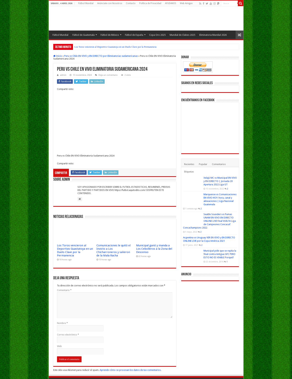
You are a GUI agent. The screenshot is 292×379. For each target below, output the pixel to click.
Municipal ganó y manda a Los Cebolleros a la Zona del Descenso (154, 231)
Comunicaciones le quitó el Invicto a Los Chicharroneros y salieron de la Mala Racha (113, 232)
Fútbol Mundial (85, 3)
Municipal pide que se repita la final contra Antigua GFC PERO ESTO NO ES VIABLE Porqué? (220, 254)
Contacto (131, 3)
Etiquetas (189, 171)
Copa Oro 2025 (157, 34)
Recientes (189, 164)
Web (59, 328)
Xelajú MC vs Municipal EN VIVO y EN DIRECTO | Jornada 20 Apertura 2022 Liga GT (220, 181)
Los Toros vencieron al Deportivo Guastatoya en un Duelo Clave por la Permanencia (115, 46)
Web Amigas (186, 3)
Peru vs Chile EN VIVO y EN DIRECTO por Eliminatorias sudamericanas (101, 56)
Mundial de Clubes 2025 (182, 34)
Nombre (62, 304)
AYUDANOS (170, 3)
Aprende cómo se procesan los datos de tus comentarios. (130, 351)
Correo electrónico (68, 316)
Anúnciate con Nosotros (109, 3)
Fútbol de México (110, 34)
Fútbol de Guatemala (83, 34)
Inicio (57, 56)
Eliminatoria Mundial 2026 (213, 34)
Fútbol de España (134, 34)
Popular (203, 164)
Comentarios (219, 164)
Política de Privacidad (150, 3)
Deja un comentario (108, 75)
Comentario (64, 272)
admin (63, 75)
